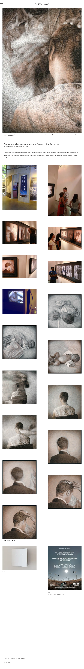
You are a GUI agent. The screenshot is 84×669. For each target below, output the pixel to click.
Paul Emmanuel (42, 4)
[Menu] (1, 4)
